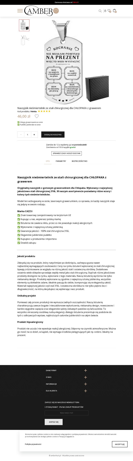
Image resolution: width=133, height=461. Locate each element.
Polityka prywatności (33, 444)
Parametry (61, 161)
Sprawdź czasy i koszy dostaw (66, 153)
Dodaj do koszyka (53, 134)
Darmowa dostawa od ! (66, 2)
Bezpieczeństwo (79, 161)
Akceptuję (120, 444)
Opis (48, 161)
